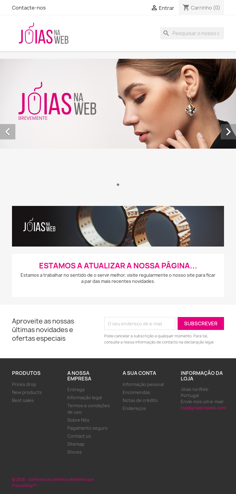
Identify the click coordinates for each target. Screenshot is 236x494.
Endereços (134, 408)
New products (27, 392)
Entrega (76, 389)
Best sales (23, 400)
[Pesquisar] (192, 33)
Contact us (79, 436)
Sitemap (76, 444)
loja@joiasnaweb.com (203, 408)
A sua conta (139, 373)
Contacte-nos (29, 7)
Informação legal (84, 397)
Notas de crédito (140, 400)
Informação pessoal (143, 384)
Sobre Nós (78, 420)
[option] (118, 125)
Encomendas (136, 392)
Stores (74, 452)
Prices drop (24, 384)
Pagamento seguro (87, 428)
